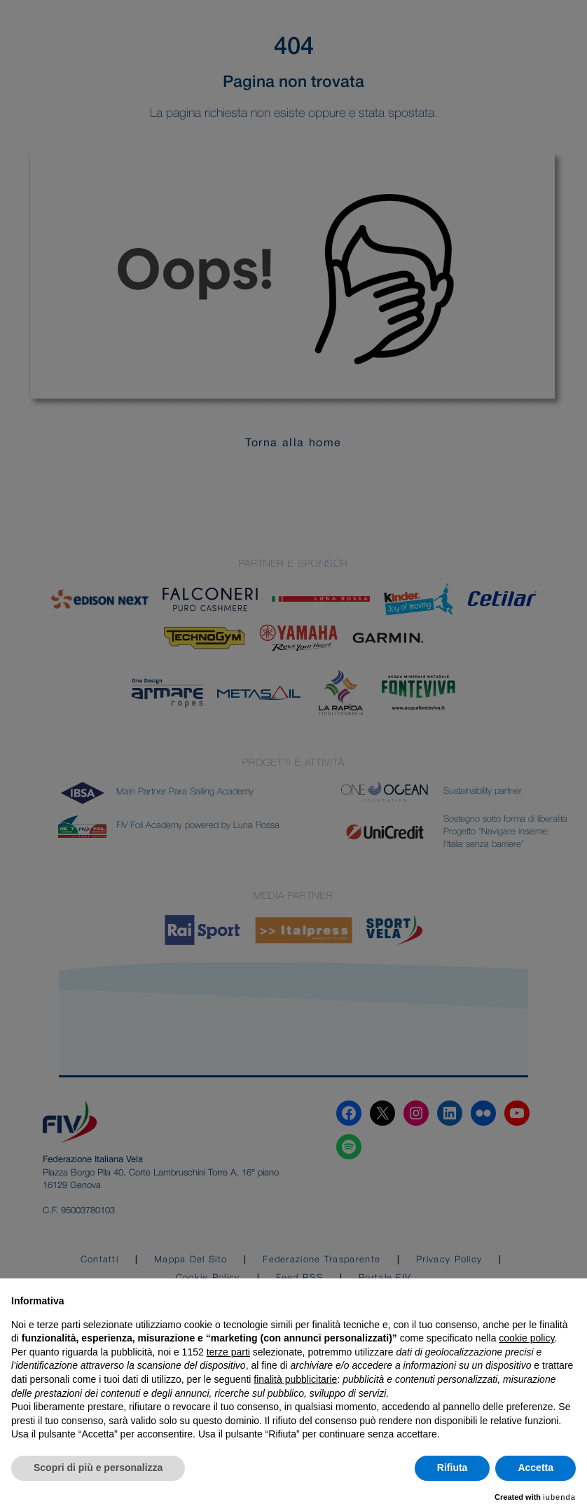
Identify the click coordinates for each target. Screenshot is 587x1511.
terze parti (228, 1352)
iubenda (559, 1497)
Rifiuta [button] (452, 1467)
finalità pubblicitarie (295, 1379)
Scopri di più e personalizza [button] (98, 1467)
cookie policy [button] (526, 1338)
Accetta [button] (535, 1467)
